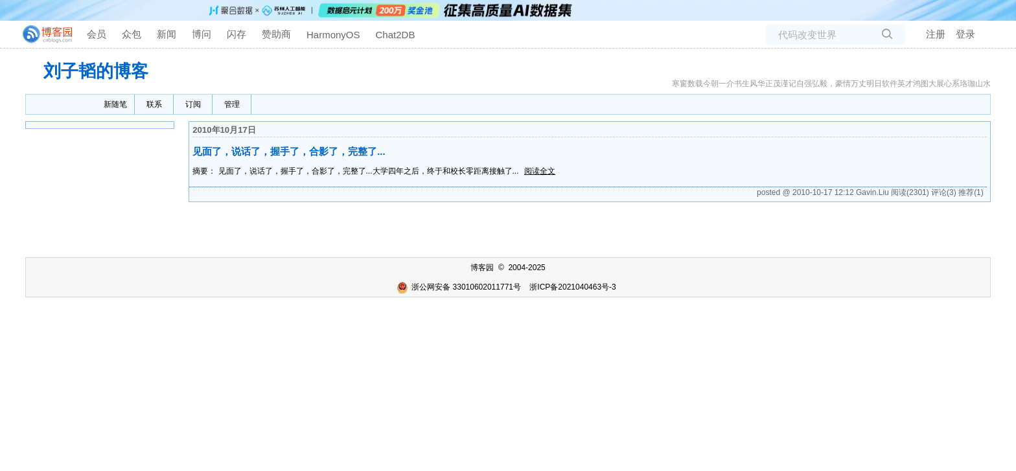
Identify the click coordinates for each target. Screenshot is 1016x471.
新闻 (166, 34)
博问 (201, 34)
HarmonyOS (333, 34)
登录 (965, 34)
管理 (232, 104)
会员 (96, 34)
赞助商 (276, 34)
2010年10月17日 (224, 130)
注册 (935, 34)
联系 (154, 104)
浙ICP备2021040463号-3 (572, 287)
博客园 (482, 267)
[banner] (42, 34)
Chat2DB (395, 34)
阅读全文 (539, 171)
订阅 (193, 104)
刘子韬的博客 (95, 71)
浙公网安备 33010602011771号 (459, 287)
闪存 (236, 34)
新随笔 (115, 104)
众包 (131, 34)
